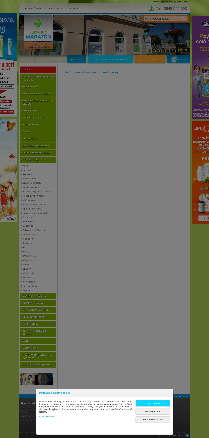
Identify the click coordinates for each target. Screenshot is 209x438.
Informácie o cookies (48, 416)
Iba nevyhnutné (152, 411)
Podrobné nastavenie (152, 419)
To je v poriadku (153, 403)
